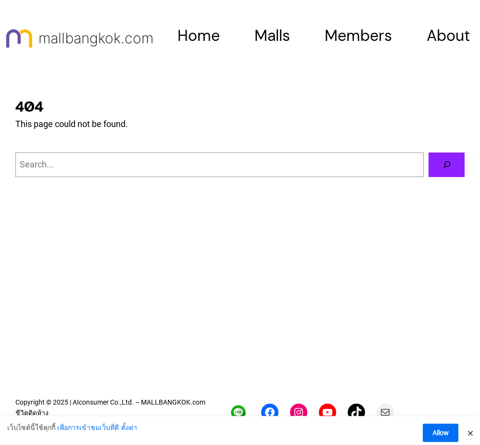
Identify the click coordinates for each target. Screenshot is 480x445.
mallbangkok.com (95, 38)
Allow (440, 435)
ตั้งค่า (129, 430)
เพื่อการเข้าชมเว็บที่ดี (88, 430)
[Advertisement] (240, 318)
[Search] (447, 165)
